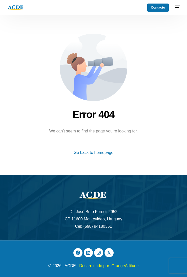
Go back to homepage (93, 152)
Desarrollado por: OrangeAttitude (109, 266)
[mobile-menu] (177, 8)
